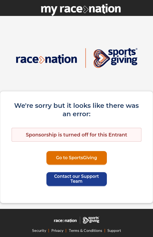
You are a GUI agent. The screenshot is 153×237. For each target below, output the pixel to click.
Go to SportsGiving (76, 157)
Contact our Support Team (76, 179)
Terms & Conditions (85, 230)
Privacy (57, 230)
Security (39, 230)
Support (114, 230)
